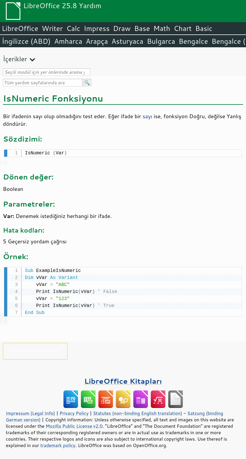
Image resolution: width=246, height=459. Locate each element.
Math (161, 28)
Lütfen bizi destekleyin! (35, 348)
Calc (73, 28)
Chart (183, 28)
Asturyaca (128, 41)
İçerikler (15, 58)
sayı (147, 116)
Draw (121, 28)
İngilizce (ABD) (26, 41)
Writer (52, 28)
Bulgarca (161, 41)
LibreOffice (20, 28)
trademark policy (57, 444)
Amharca (68, 41)
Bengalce (193, 41)
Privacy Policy (74, 412)
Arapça (97, 41)
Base (142, 28)
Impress (97, 28)
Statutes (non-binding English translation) (137, 412)
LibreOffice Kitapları (123, 380)
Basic (203, 28)
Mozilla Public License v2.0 (74, 425)
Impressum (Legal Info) (30, 412)
